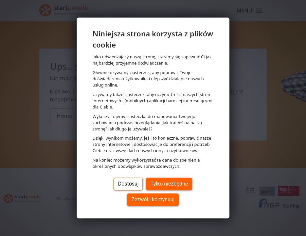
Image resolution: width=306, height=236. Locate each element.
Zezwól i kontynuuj (153, 200)
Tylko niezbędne (169, 184)
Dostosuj (128, 184)
